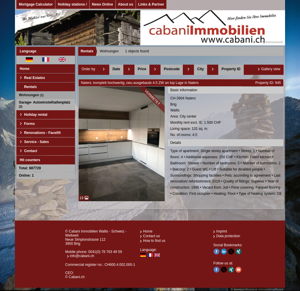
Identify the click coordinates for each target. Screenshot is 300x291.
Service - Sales (36, 142)
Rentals (30, 87)
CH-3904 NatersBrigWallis (226, 117)
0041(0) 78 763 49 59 (105, 252)
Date (116, 69)
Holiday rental (35, 115)
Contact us (151, 236)
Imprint (221, 231)
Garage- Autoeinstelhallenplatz (44, 104)
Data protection (228, 236)
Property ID (231, 69)
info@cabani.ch (82, 256)
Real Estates (34, 78)
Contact (30, 151)
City (200, 69)
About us (125, 4)
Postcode (172, 69)
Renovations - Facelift (42, 133)
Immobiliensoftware (271, 289)
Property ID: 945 (268, 83)
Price (142, 69)
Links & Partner (151, 4)
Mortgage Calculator (36, 4)
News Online (102, 4)
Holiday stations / (72, 4)
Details (175, 143)
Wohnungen (31, 95)
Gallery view (270, 69)
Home (24, 69)
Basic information (183, 90)
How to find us (154, 241)
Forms (29, 124)
